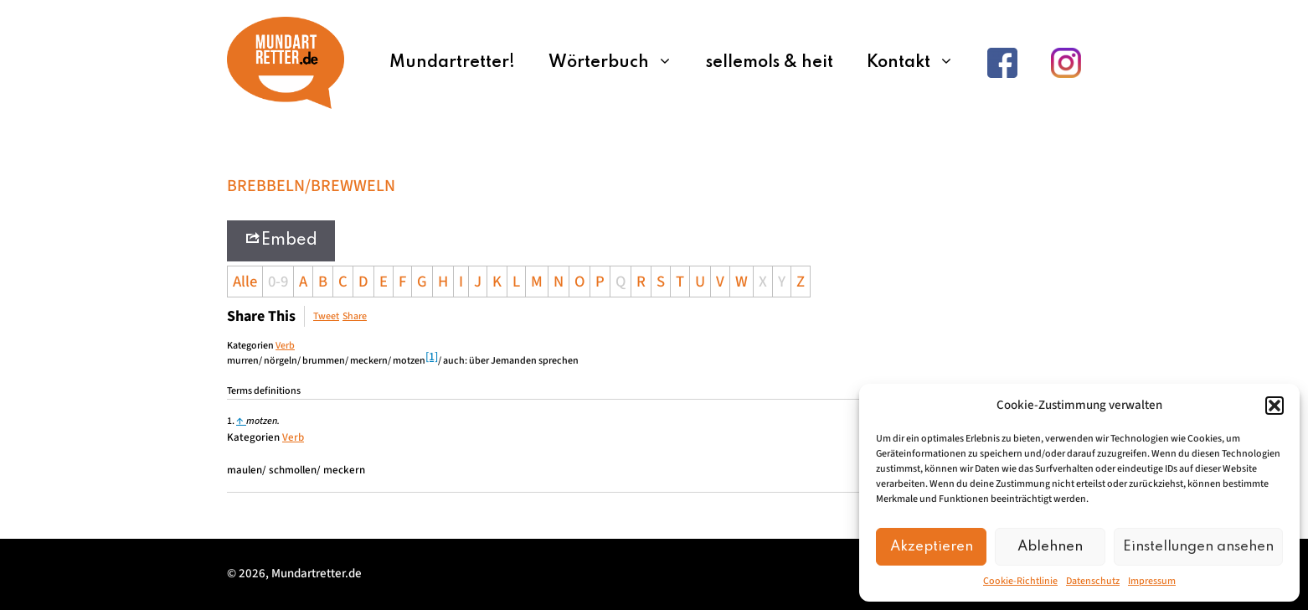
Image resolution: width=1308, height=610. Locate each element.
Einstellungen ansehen (1198, 547)
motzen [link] (409, 361)
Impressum (1152, 581)
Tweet (326, 316)
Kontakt (919, 63)
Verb (285, 346)
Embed (281, 239)
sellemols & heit (769, 62)
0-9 (278, 281)
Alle (245, 281)
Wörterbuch (618, 63)
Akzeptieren (931, 547)
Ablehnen (1050, 547)
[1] (431, 357)
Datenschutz (1093, 581)
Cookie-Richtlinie (1020, 581)
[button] (1274, 405)
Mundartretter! (452, 62)
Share (354, 316)
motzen (261, 421)
